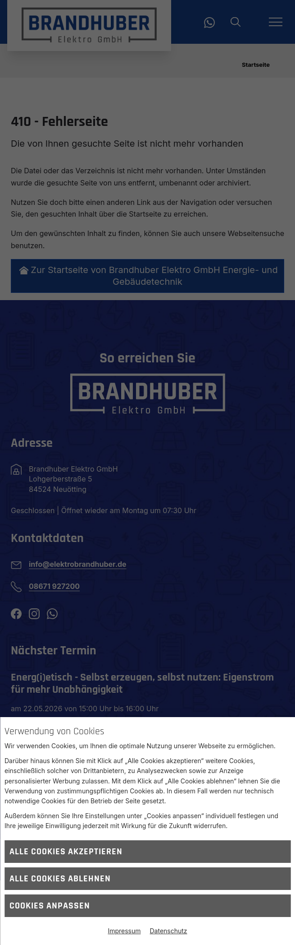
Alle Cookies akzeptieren (66, 851)
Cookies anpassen (49, 906)
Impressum (124, 931)
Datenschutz (168, 931)
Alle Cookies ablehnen (60, 879)
